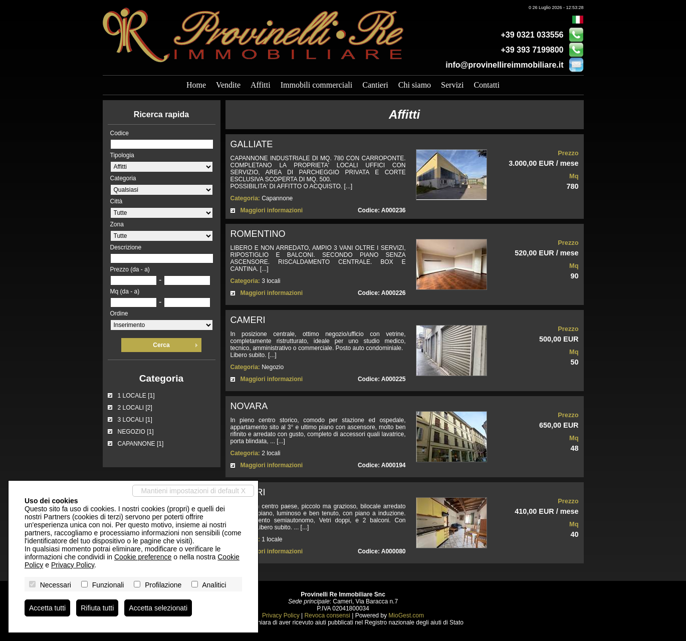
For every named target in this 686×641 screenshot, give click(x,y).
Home (196, 85)
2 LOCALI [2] (135, 407)
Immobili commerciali (317, 85)
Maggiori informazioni (272, 210)
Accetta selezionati (158, 608)
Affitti (261, 85)
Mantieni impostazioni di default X (193, 491)
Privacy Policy (281, 615)
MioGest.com (406, 615)
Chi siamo (414, 85)
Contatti (487, 85)
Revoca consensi (327, 615)
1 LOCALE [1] (136, 395)
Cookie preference (142, 557)
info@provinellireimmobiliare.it (504, 65)
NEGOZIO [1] (136, 431)
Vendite (228, 85)
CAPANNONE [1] (141, 443)
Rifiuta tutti (97, 608)
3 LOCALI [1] (135, 419)
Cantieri (375, 85)
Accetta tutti (47, 608)
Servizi (452, 85)
